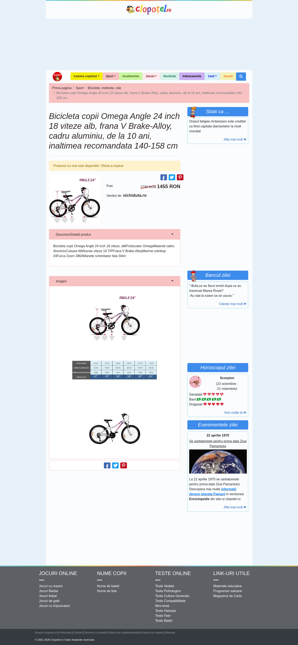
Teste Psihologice (168, 591)
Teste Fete (163, 615)
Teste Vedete (164, 586)
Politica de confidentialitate (123, 632)
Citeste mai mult (232, 304)
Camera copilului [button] (85, 76)
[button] (241, 76)
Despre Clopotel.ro (46, 632)
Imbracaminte (192, 76)
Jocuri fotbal (48, 596)
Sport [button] (110, 76)
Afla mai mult (235, 139)
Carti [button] (211, 76)
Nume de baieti (108, 586)
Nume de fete (107, 591)
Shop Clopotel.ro (57, 76)
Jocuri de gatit (49, 601)
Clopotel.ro (149, 9)
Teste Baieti (163, 620)
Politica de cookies (152, 632)
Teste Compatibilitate (170, 601)
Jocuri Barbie (48, 591)
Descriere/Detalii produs (73, 234)
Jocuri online (58, 573)
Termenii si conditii (95, 632)
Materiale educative (227, 586)
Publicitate (65, 632)
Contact (77, 632)
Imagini (61, 281)
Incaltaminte (130, 76)
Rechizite (169, 76)
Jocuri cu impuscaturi (54, 606)
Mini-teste (162, 606)
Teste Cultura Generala (172, 596)
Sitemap (170, 632)
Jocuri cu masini (51, 586)
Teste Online (173, 573)
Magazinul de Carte (227, 596)
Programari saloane (227, 591)
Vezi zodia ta (235, 412)
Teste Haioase (165, 610)
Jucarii (228, 76)
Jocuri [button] (150, 76)
